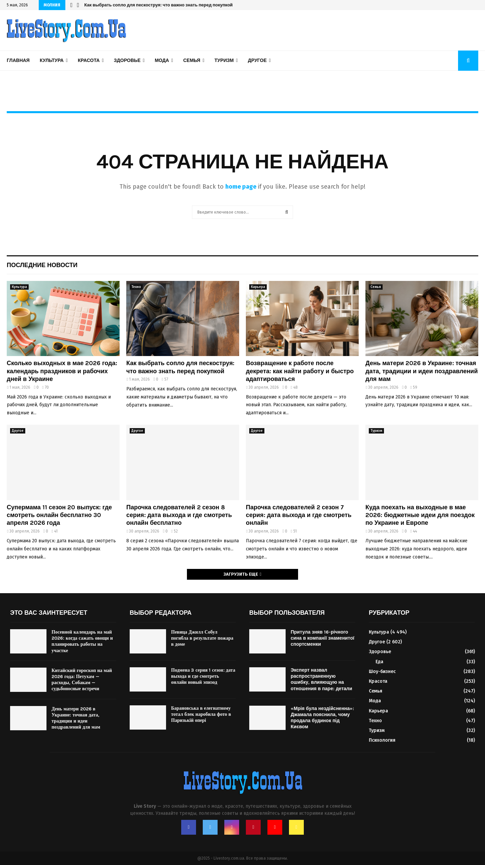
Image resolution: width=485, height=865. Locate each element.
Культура (52, 60)
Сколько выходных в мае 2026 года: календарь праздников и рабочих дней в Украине (62, 371)
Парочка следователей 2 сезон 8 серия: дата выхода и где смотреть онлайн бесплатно (179, 515)
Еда (379, 662)
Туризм (224, 60)
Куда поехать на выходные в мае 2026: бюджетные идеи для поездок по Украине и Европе (420, 515)
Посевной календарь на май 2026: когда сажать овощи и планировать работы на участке (82, 641)
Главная (18, 60)
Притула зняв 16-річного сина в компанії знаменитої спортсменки (322, 638)
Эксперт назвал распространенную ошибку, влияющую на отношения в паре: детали (321, 679)
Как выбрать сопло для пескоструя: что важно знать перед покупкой (158, 4)
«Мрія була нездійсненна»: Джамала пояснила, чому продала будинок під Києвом (322, 718)
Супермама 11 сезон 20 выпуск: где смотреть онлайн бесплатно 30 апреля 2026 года (59, 515)
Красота (89, 60)
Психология (382, 740)
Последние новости (42, 265)
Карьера (258, 287)
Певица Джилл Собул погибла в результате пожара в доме (202, 638)
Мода (162, 60)
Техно (136, 287)
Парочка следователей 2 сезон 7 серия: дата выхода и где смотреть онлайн (298, 515)
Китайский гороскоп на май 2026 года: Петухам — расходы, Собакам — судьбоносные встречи (82, 680)
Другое (257, 60)
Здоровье (127, 60)
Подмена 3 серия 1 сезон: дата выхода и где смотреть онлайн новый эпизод (203, 676)
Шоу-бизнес (382, 671)
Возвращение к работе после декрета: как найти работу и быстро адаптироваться (300, 371)
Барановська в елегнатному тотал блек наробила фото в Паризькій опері (201, 714)
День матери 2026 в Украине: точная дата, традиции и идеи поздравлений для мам (421, 371)
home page (240, 186)
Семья (191, 60)
